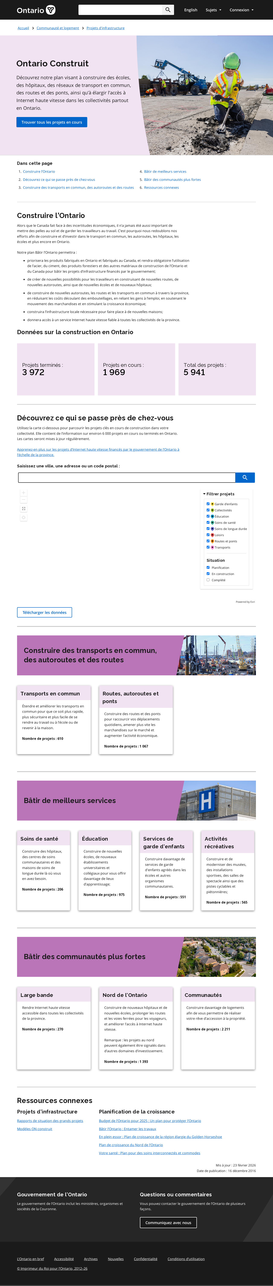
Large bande (36, 995)
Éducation (95, 839)
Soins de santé (39, 839)
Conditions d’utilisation (186, 1259)
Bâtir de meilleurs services (165, 171)
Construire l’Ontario (39, 171)
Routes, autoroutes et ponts (131, 697)
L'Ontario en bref (30, 1259)
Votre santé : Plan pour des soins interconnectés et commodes (149, 1153)
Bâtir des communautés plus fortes (172, 179)
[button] (168, 10)
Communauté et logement (58, 28)
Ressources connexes (161, 187)
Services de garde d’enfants (164, 843)
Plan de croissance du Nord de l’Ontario (131, 1145)
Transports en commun (50, 694)
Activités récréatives (219, 843)
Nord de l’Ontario (125, 995)
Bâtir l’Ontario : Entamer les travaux (127, 1129)
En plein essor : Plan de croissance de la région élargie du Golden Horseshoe (160, 1136)
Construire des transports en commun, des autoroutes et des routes (78, 187)
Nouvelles (116, 1259)
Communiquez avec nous (168, 1222)
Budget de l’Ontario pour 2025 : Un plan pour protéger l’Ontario (150, 1120)
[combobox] (126, 10)
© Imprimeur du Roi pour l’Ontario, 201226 (52, 1268)
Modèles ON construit (34, 1129)
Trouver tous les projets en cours (52, 122)
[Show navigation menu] (213, 10)
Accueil (23, 28)
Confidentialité (145, 1259)
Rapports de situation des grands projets (50, 1120)
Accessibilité (64, 1259)
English (190, 9)
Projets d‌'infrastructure (106, 28)
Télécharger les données (45, 612)
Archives (91, 1259)
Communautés (203, 995)
